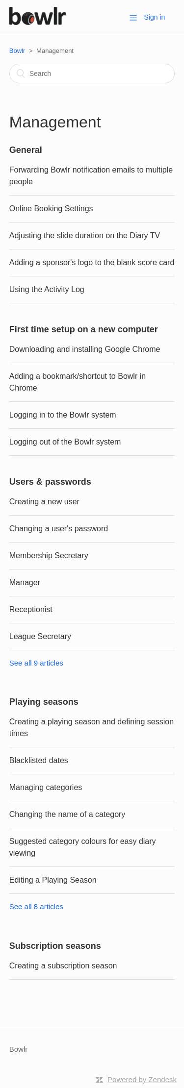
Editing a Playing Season (53, 880)
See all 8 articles (36, 906)
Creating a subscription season (63, 966)
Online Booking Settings (51, 208)
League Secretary (40, 636)
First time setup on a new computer (83, 329)
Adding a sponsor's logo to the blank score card (92, 262)
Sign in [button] (154, 17)
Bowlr (17, 50)
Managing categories (45, 787)
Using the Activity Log (46, 289)
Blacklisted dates (38, 760)
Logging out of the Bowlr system (65, 442)
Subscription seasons (55, 946)
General (25, 150)
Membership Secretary (48, 555)
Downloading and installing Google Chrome (84, 349)
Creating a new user (44, 501)
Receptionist (31, 609)
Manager (24, 582)
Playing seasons (44, 702)
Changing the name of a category (67, 814)
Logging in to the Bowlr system (62, 415)
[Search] (92, 73)
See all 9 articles (36, 663)
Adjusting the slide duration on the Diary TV (84, 235)
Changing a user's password (58, 528)
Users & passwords (50, 482)
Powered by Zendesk (142, 1079)
